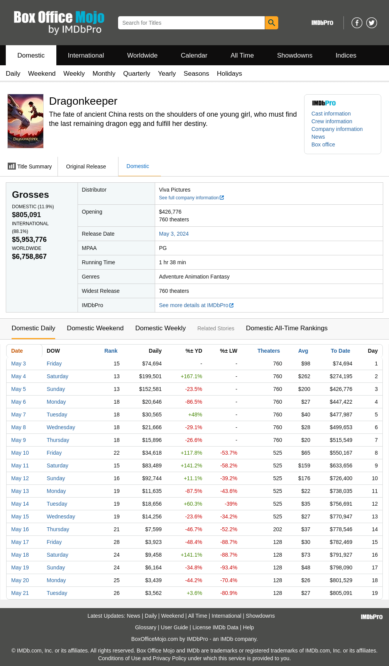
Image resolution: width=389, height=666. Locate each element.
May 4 (18, 376)
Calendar (194, 55)
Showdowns (295, 55)
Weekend (42, 73)
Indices (346, 55)
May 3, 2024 (174, 234)
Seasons (196, 73)
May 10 (20, 453)
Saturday (57, 376)
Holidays (229, 73)
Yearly (167, 73)
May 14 (20, 504)
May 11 (20, 465)
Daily (13, 73)
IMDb (226, 639)
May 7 (18, 414)
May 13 (20, 491)
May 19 (20, 567)
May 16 (20, 529)
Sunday (56, 389)
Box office (323, 144)
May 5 (18, 389)
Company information (337, 129)
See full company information (192, 197)
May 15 (20, 516)
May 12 (20, 478)
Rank (110, 351)
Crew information (331, 121)
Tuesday (57, 414)
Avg (303, 351)
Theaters (268, 351)
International (86, 55)
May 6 (18, 402)
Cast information (331, 113)
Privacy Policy (169, 658)
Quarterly (136, 73)
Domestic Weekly (160, 328)
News (318, 137)
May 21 (20, 593)
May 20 (20, 580)
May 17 (20, 542)
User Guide (174, 627)
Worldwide (142, 55)
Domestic (31, 55)
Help (248, 627)
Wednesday (61, 427)
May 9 (18, 440)
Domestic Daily (33, 328)
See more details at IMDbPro (196, 305)
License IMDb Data (215, 627)
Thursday (58, 440)
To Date (340, 351)
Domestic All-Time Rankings (287, 328)
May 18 (20, 555)
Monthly (104, 73)
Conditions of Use (119, 658)
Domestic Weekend (95, 328)
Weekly (74, 73)
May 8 (18, 427)
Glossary (145, 627)
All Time (242, 55)
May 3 (18, 363)
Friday (54, 363)
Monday (56, 402)
